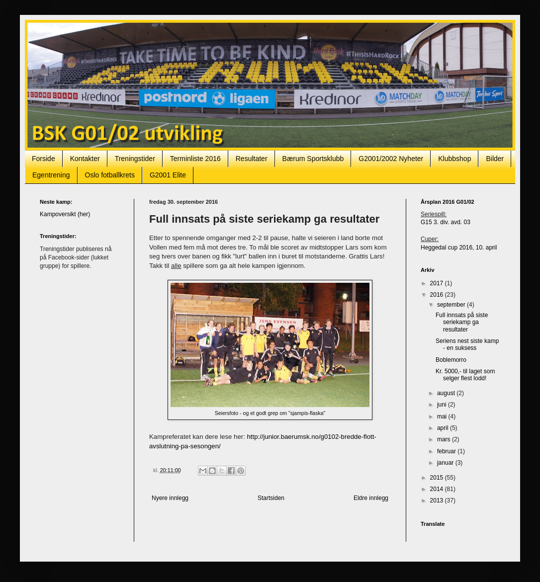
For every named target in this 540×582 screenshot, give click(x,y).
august (446, 393)
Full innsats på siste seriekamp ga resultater (462, 322)
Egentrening (51, 175)
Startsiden (271, 498)
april (443, 427)
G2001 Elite (168, 175)
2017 (437, 283)
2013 (437, 500)
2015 (437, 477)
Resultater (252, 159)
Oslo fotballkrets (110, 175)
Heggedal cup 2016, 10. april (459, 247)
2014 (437, 489)
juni (442, 404)
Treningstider (135, 159)
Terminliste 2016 (195, 159)
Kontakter (85, 159)
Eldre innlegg (371, 498)
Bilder (495, 159)
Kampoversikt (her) (65, 214)
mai (443, 416)
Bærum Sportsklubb (313, 159)
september (452, 304)
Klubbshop (454, 159)
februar (447, 451)
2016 (437, 294)
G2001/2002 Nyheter (391, 159)
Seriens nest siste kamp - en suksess (467, 344)
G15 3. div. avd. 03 (445, 222)
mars (444, 439)
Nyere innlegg (170, 498)
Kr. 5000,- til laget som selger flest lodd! (465, 375)
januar (446, 462)
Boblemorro (451, 359)
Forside (43, 159)
